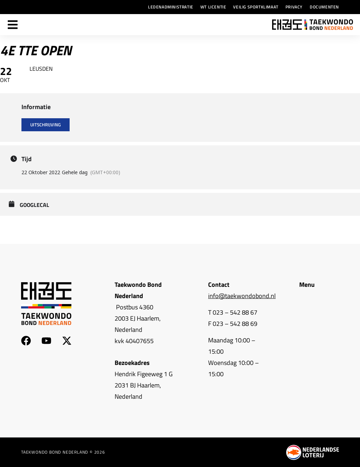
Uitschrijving (45, 124)
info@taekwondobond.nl (242, 296)
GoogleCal (34, 205)
